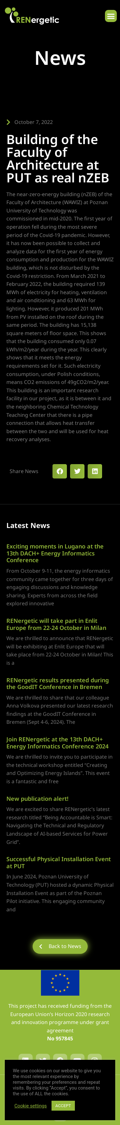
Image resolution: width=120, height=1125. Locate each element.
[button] (111, 16)
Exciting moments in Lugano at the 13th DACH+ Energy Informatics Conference (55, 553)
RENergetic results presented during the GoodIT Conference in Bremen (57, 683)
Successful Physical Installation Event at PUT (58, 862)
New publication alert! (37, 798)
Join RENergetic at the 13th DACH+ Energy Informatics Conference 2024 (57, 742)
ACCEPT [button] (63, 1105)
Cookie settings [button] (30, 1106)
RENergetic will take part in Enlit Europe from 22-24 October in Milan (56, 624)
